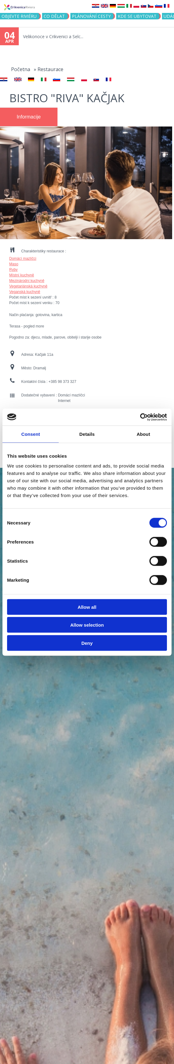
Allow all (87, 606)
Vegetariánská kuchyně (28, 286)
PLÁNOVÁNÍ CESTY (91, 16)
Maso (13, 264)
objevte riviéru (19, 16)
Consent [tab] (30, 434)
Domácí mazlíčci (22, 258)
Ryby (13, 269)
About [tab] (143, 434)
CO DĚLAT (54, 16)
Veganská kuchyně (24, 292)
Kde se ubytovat (137, 16)
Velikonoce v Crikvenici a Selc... (53, 36)
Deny (87, 642)
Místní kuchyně (21, 275)
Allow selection (87, 625)
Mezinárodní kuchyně (26, 281)
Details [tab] (87, 434)
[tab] (28, 116)
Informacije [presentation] (29, 116)
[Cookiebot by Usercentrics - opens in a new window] (140, 417)
